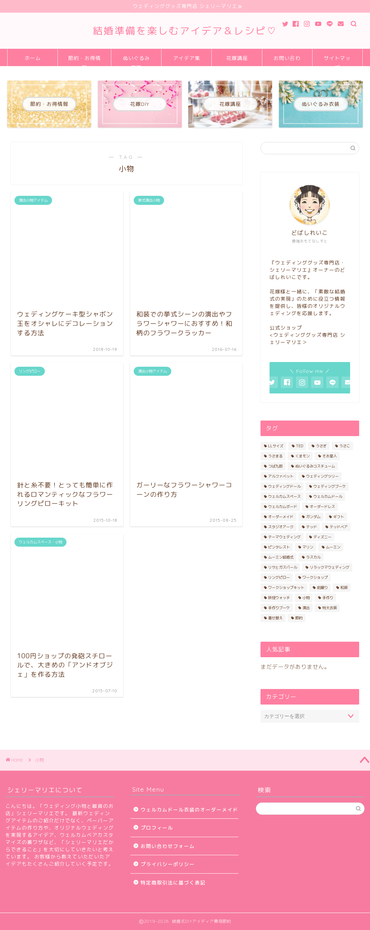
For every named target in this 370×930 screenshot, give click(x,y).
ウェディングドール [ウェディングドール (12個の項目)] (284, 486)
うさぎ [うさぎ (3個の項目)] (321, 445)
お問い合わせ (287, 60)
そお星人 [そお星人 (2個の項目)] (329, 455)
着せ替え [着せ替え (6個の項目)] (275, 617)
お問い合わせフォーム (168, 846)
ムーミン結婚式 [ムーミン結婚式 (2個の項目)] (280, 557)
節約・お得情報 (84, 60)
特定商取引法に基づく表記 (173, 882)
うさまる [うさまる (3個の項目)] (275, 455)
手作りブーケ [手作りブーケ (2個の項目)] (279, 607)
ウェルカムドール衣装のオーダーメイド (189, 809)
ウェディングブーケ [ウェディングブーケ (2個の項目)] (329, 486)
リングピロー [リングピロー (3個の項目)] (279, 577)
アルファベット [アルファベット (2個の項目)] (280, 476)
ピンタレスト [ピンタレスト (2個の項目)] (279, 547)
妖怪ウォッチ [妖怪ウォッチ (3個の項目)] (279, 597)
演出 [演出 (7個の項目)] (306, 607)
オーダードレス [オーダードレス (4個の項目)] (322, 506)
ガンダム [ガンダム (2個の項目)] (313, 516)
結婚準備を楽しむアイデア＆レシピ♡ (185, 31)
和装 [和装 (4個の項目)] (344, 587)
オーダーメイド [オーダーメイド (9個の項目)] (280, 516)
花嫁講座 (237, 58)
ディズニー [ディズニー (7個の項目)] (322, 536)
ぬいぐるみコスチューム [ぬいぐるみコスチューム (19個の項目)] (315, 466)
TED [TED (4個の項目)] (299, 445)
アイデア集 (186, 58)
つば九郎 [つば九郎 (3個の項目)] (275, 466)
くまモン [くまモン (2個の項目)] (302, 455)
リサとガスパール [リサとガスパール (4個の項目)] (282, 567)
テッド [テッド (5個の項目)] (311, 526)
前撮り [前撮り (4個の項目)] (322, 587)
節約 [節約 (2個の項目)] (298, 617)
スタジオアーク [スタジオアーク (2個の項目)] (280, 526)
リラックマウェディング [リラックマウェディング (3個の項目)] (329, 567)
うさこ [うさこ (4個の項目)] (344, 445)
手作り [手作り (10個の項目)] (327, 597)
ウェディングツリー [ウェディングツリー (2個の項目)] (322, 476)
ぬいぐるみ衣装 (136, 60)
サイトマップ (337, 60)
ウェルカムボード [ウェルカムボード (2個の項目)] (282, 506)
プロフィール (157, 827)
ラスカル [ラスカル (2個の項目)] (313, 557)
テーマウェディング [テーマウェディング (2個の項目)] (284, 536)
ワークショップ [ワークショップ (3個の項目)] (315, 577)
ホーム (33, 58)
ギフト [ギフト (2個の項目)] (338, 516)
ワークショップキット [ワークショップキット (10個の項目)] (286, 587)
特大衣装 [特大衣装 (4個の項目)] (329, 607)
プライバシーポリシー (168, 864)
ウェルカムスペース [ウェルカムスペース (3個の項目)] (284, 496)
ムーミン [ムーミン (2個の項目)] (333, 547)
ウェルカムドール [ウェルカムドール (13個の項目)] (327, 496)
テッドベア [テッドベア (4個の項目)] (339, 526)
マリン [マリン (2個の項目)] (307, 547)
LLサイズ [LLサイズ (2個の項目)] (275, 445)
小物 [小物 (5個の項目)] (306, 597)
